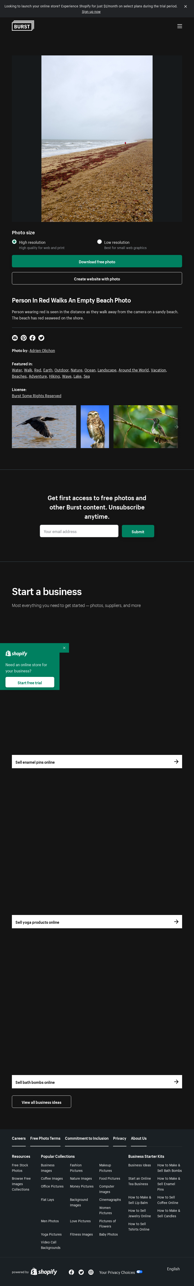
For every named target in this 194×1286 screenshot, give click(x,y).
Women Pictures (105, 1210)
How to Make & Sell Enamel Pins (168, 1183)
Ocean (90, 369)
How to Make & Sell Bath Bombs (169, 1167)
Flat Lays (47, 1199)
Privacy (119, 1137)
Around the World (134, 369)
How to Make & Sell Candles (168, 1213)
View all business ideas (41, 1102)
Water (17, 369)
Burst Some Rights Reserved (36, 395)
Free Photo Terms (45, 1137)
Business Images (48, 1167)
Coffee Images (52, 1178)
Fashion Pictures (76, 1167)
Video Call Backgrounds (50, 1244)
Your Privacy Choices (121, 1272)
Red (37, 369)
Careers (19, 1137)
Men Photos (50, 1220)
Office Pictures (52, 1185)
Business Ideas (139, 1164)
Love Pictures (80, 1220)
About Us (139, 1137)
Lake (77, 375)
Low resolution (116, 242)
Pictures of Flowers (107, 1223)
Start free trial (30, 682)
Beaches (19, 375)
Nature (76, 369)
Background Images (79, 1202)
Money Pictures (82, 1185)
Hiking (54, 375)
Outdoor (62, 369)
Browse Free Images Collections (21, 1183)
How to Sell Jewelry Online (139, 1213)
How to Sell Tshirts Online (138, 1226)
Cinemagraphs (110, 1199)
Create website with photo (97, 278)
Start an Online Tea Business (139, 1180)
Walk (28, 369)
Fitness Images (81, 1234)
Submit (138, 531)
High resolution (32, 242)
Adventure (38, 375)
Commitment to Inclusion (87, 1137)
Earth (47, 369)
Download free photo (97, 261)
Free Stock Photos (20, 1167)
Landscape (107, 369)
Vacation (158, 369)
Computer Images (106, 1188)
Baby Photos (108, 1234)
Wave (66, 375)
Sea (87, 375)
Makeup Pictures (105, 1167)
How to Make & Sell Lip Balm (139, 1199)
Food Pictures (109, 1178)
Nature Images (81, 1178)
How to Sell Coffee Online (167, 1199)
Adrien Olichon (42, 350)
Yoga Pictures (51, 1234)
